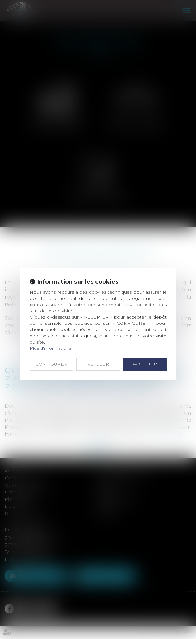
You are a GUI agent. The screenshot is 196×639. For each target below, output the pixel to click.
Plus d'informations (50, 348)
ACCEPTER (145, 364)
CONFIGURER (51, 364)
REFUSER (98, 364)
